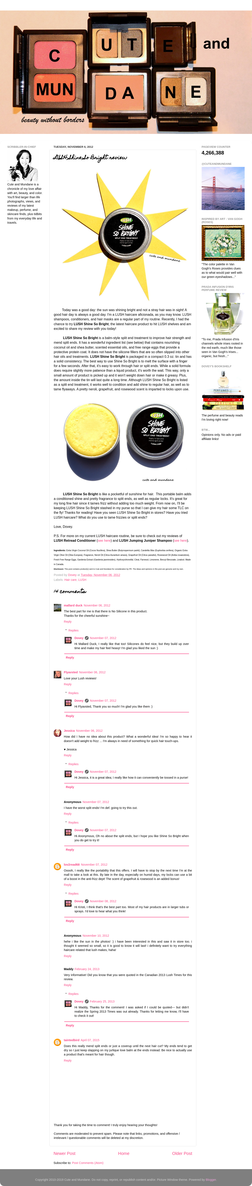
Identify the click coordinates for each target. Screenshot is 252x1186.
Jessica (69, 730)
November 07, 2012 (103, 638)
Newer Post (64, 1153)
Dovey (78, 638)
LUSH (82, 579)
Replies (73, 630)
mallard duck (73, 605)
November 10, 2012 (96, 935)
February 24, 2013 (87, 969)
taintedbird (71, 1040)
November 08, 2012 (103, 901)
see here (104, 540)
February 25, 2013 (102, 1001)
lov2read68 (72, 864)
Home (124, 1153)
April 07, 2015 (90, 1040)
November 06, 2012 (97, 605)
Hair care (70, 579)
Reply (68, 621)
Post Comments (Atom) (88, 1163)
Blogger (211, 1179)
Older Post (182, 1153)
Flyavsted (71, 672)
